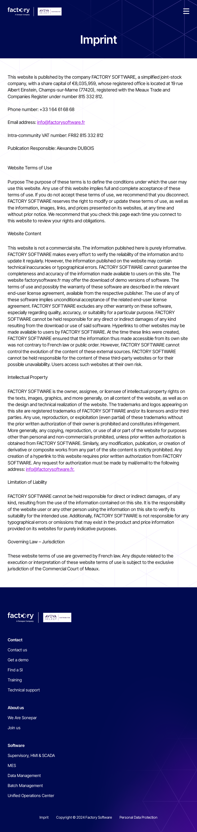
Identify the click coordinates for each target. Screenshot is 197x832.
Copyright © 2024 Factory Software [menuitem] (84, 817)
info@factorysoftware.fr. (50, 469)
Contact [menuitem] (15, 639)
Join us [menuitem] (14, 727)
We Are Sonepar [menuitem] (22, 717)
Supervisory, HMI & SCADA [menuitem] (31, 755)
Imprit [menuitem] (44, 817)
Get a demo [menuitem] (18, 659)
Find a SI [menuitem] (15, 669)
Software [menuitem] (16, 745)
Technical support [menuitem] (24, 689)
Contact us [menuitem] (17, 649)
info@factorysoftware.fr (61, 122)
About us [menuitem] (16, 707)
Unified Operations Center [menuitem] (31, 795)
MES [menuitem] (12, 765)
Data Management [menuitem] (24, 775)
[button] (186, 11)
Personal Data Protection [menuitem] (138, 817)
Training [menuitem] (15, 679)
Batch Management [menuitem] (25, 785)
